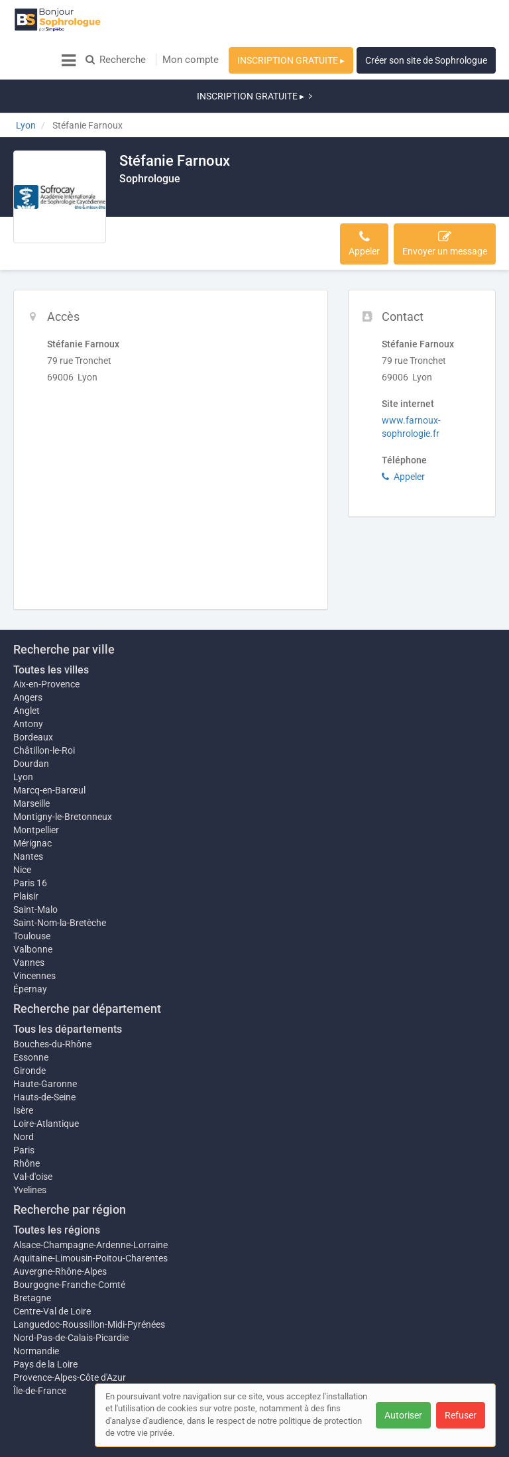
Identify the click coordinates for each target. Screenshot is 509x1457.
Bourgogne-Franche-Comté (69, 1245)
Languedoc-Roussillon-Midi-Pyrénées (89, 1284)
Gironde (29, 1030)
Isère (23, 1070)
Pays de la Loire (45, 1324)
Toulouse (31, 896)
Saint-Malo (35, 869)
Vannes (28, 922)
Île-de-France (39, 1351)
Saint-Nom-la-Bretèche (59, 883)
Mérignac (32, 803)
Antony (28, 677)
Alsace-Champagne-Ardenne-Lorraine (90, 1205)
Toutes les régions (56, 1190)
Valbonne (32, 909)
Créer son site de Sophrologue (426, 60)
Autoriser (403, 1415)
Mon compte (190, 60)
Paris (23, 1110)
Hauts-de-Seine (44, 1057)
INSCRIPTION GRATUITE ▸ (291, 60)
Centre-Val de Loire (52, 1271)
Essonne (30, 1017)
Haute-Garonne (45, 1044)
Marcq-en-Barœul (49, 743)
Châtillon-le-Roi (44, 704)
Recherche (115, 60)
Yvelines (29, 1150)
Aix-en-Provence (46, 637)
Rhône (26, 1123)
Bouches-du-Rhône (52, 1004)
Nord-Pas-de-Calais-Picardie (71, 1298)
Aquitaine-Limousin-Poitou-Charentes (90, 1218)
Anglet (26, 664)
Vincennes (34, 936)
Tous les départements (67, 989)
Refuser (461, 1415)
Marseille (31, 757)
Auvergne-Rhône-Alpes (60, 1231)
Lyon (23, 730)
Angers (27, 651)
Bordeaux (33, 690)
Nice (22, 830)
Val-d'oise (32, 1137)
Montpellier (36, 783)
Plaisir (25, 856)
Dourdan (31, 717)
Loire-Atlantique (46, 1083)
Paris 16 (30, 843)
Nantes (28, 816)
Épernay (30, 949)
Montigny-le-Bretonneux (62, 770)
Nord (23, 1097)
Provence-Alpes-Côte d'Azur (69, 1337)
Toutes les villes (51, 623)
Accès (140, 203)
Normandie (36, 1311)
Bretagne (32, 1258)
